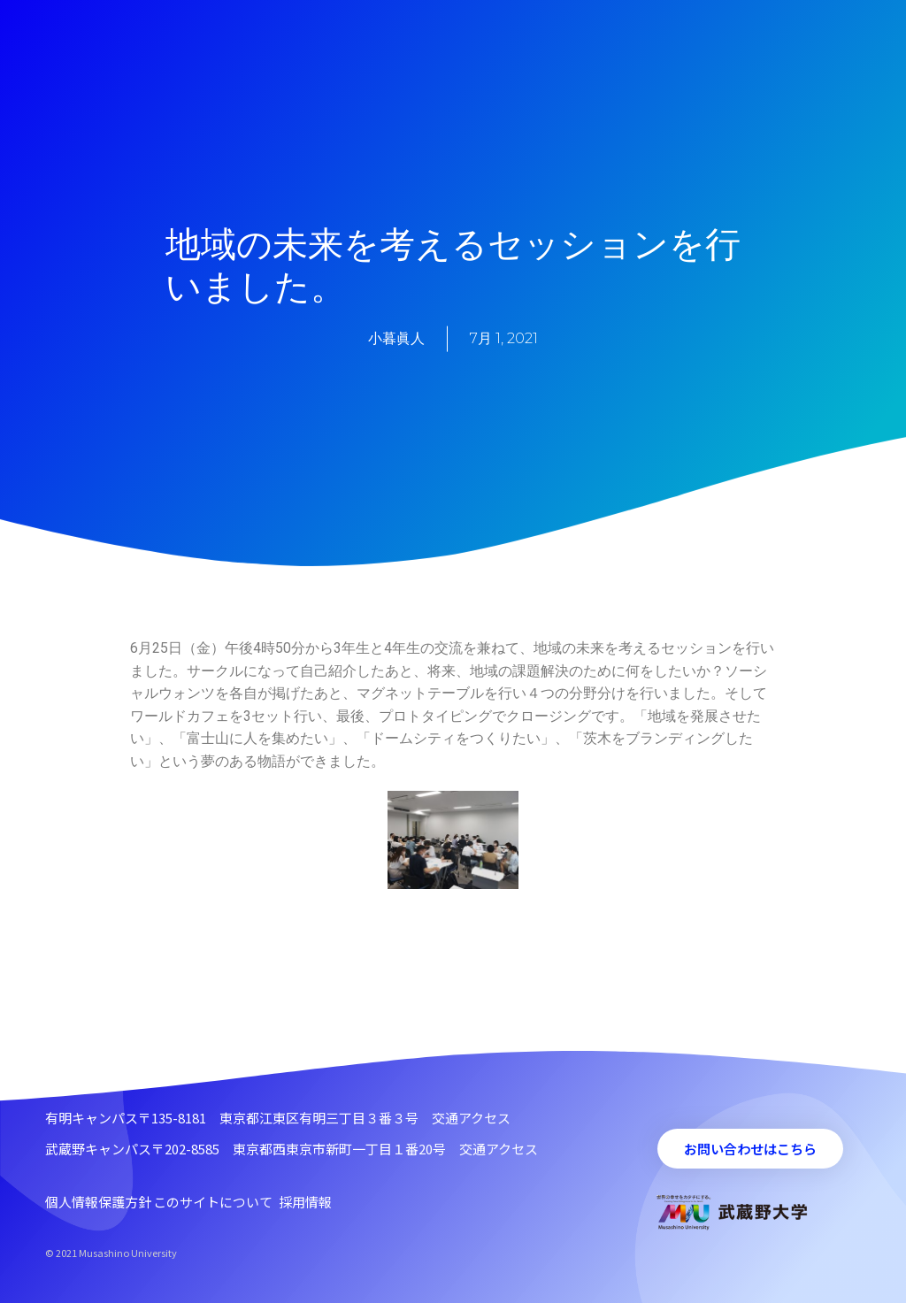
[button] (750, 1149)
